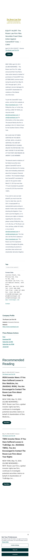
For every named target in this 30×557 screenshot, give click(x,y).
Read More (6, 422)
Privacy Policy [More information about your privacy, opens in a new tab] (5, 543)
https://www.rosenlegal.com (11, 327)
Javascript (5, 347)
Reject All (15, 551)
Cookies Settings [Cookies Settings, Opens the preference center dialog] (15, 547)
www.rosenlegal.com (12, 300)
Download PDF (7, 339)
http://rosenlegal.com (11, 105)
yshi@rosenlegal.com (11, 117)
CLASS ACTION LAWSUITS (12, 267)
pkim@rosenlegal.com (11, 115)
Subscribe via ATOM (8, 344)
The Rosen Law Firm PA (12, 50)
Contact (7, 303)
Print (4, 337)
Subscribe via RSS (8, 342)
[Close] (28, 536)
